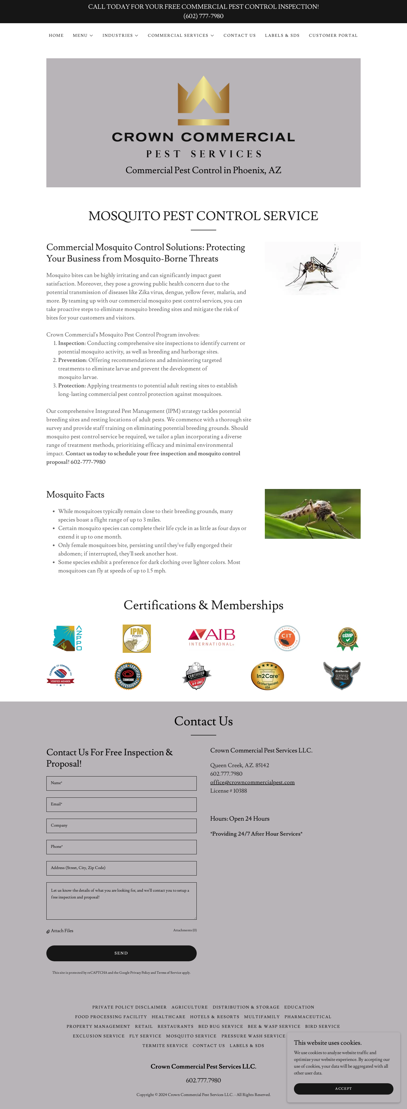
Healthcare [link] (169, 1017)
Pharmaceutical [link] (308, 1017)
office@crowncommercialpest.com (252, 782)
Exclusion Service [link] (99, 1036)
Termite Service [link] (165, 1045)
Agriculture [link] (190, 1007)
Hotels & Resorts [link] (214, 1017)
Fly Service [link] (145, 1036)
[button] (83, 35)
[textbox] (121, 783)
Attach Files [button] (62, 931)
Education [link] (299, 1007)
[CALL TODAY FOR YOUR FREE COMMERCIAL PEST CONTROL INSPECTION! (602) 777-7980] (203, 11)
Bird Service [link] (322, 1026)
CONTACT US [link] (240, 35)
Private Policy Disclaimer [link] (129, 1007)
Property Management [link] (99, 1026)
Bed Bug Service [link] (220, 1026)
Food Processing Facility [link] (111, 1017)
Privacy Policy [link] (140, 973)
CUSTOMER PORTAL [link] (333, 35)
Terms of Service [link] (169, 973)
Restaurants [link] (176, 1026)
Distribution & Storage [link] (246, 1007)
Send (121, 953)
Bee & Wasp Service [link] (274, 1026)
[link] (203, 114)
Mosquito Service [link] (191, 1036)
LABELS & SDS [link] (282, 35)
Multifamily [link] (262, 1017)
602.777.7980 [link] (203, 1080)
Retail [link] (144, 1026)
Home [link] (56, 35)
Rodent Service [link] (312, 1036)
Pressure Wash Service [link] (254, 1036)
